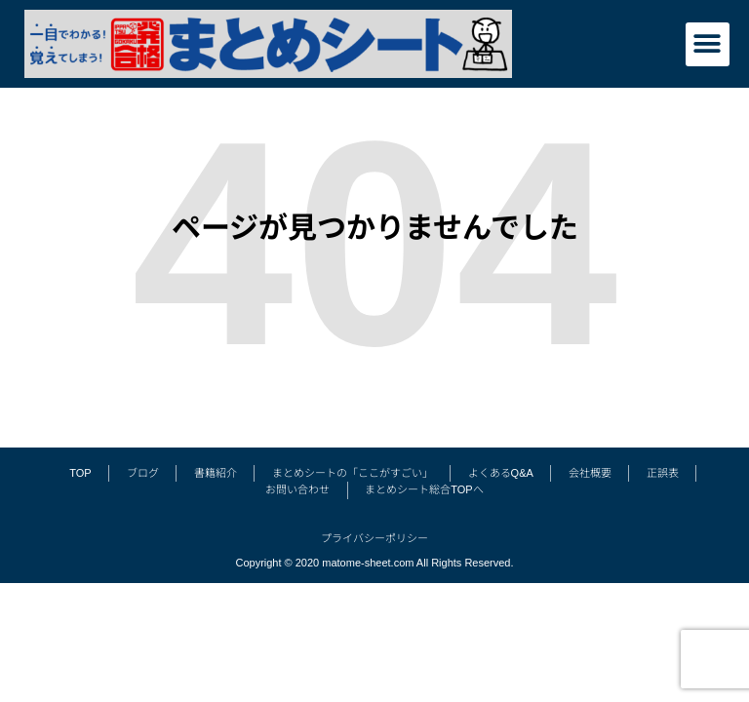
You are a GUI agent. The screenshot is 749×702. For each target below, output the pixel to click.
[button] (707, 44)
